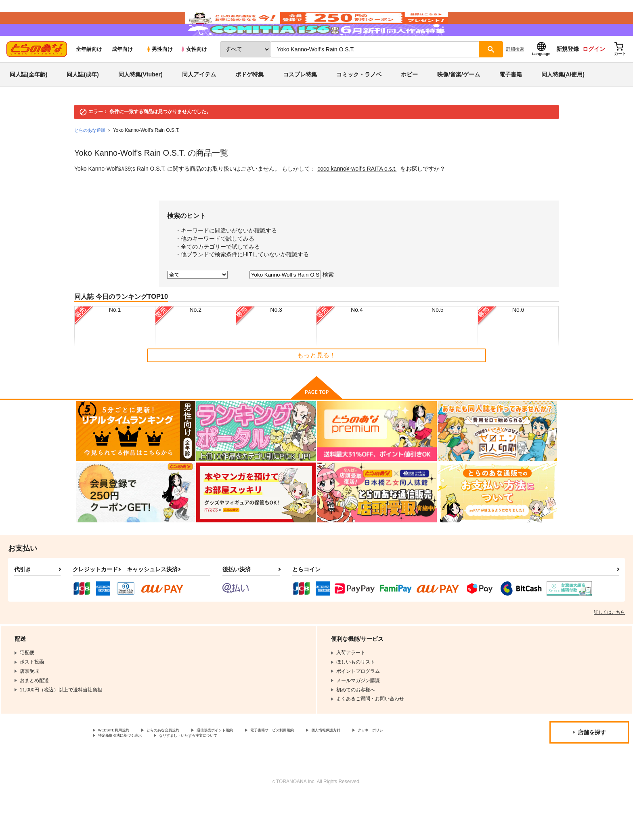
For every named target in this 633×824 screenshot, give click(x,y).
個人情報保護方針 (378, 755)
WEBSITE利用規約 (118, 755)
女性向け (193, 73)
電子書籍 (510, 98)
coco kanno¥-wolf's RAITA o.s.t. (356, 193)
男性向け (159, 73)
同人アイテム (199, 98)
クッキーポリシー (117, 762)
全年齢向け (89, 73)
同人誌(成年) (83, 98)
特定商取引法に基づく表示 (183, 762)
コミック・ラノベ (358, 98)
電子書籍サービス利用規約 (312, 755)
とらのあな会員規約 (178, 755)
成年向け (122, 73)
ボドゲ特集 (249, 98)
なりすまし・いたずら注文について (268, 762)
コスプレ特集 (300, 98)
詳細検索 (515, 73)
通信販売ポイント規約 (242, 755)
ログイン (594, 73)
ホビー (409, 98)
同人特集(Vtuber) (140, 98)
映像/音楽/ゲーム (458, 98)
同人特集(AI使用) (563, 98)
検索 (328, 299)
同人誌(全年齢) (28, 98)
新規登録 (567, 73)
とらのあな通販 (91, 154)
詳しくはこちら (609, 636)
